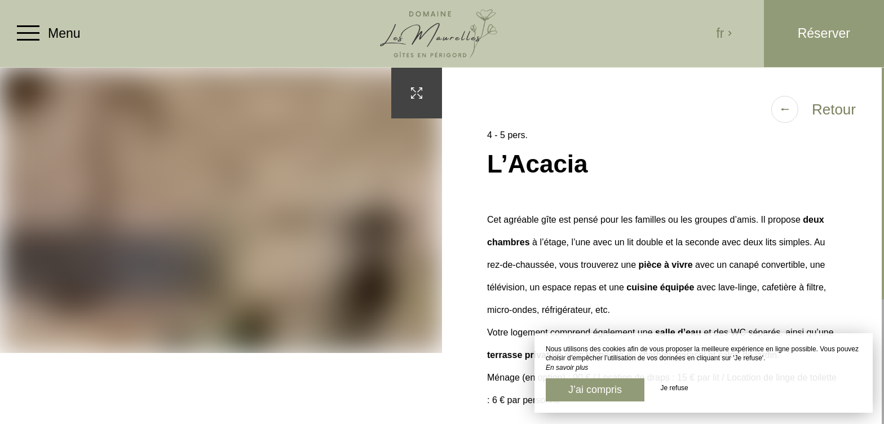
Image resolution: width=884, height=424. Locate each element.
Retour (813, 109)
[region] (663, 246)
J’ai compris (595, 389)
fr (724, 33)
